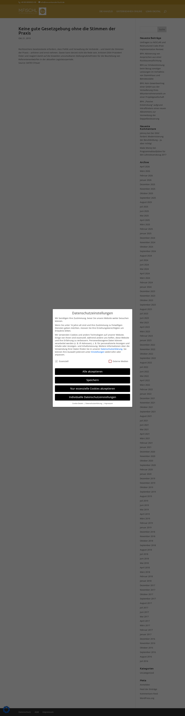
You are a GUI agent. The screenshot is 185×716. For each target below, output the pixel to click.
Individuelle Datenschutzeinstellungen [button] (92, 394)
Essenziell (62, 359)
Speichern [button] (92, 377)
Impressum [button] (108, 401)
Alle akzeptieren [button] (92, 369)
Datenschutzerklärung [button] (93, 401)
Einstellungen (97, 349)
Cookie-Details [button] (78, 401)
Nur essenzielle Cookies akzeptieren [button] (92, 386)
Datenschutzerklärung (111, 346)
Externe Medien (118, 359)
